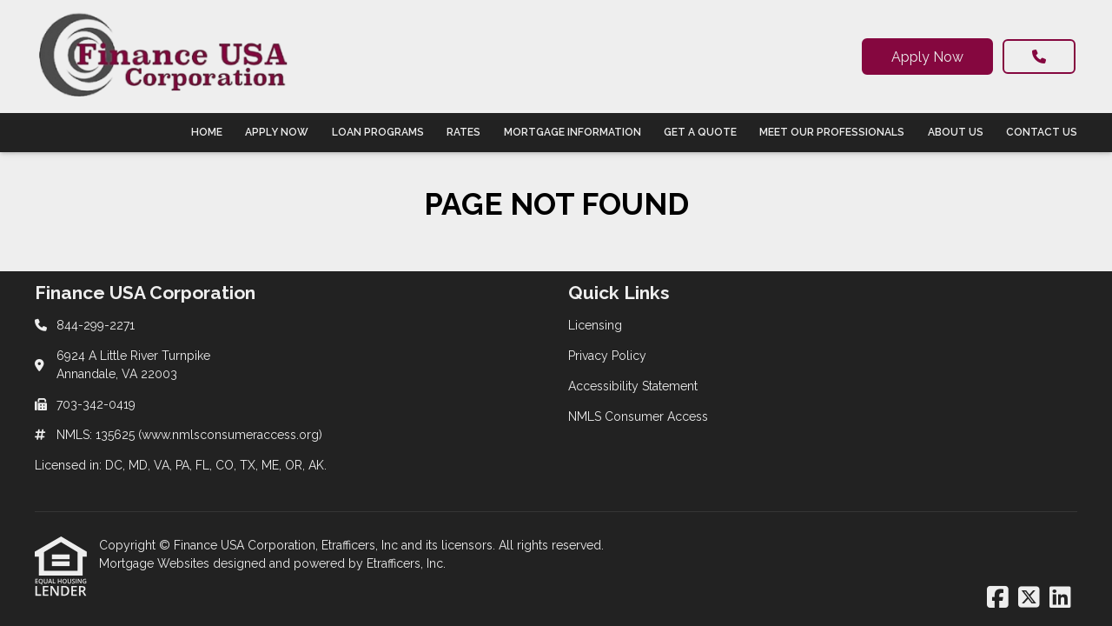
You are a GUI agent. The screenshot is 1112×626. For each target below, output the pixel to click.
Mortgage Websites (156, 563)
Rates (463, 132)
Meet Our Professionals (831, 132)
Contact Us (1041, 132)
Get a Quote (700, 132)
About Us (955, 132)
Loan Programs (378, 132)
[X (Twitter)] (1029, 598)
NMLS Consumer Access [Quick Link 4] (638, 416)
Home (206, 132)
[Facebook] (998, 598)
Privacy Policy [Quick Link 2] (607, 356)
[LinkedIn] (1060, 598)
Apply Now (927, 57)
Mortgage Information (572, 132)
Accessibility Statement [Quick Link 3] (633, 386)
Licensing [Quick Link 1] (595, 325)
